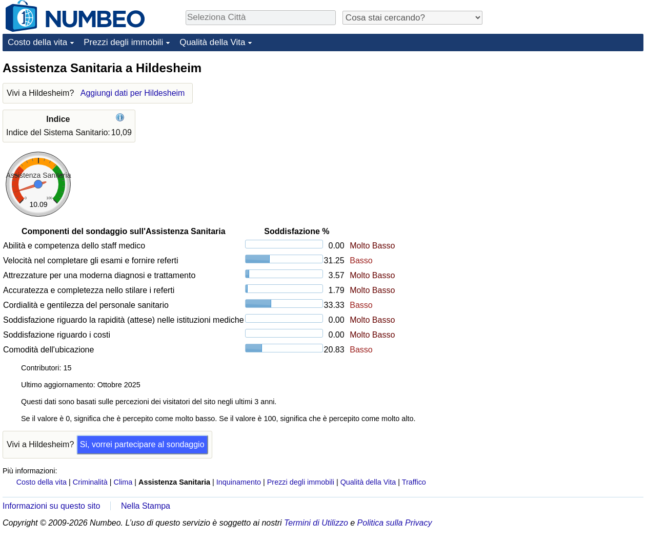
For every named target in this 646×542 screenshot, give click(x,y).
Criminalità (90, 482)
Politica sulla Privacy (394, 522)
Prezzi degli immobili (123, 42)
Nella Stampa (145, 506)
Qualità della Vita (212, 42)
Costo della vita (37, 42)
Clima (123, 482)
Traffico (414, 482)
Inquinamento (238, 482)
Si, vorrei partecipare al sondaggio (142, 444)
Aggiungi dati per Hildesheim (132, 93)
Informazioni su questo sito (51, 506)
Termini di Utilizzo (316, 522)
